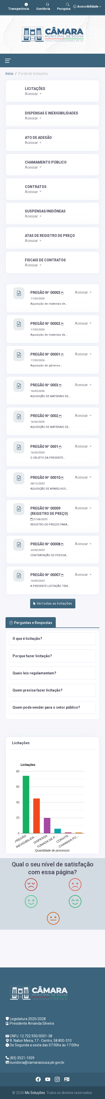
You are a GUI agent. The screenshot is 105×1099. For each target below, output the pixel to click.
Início (10, 74)
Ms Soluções (35, 1093)
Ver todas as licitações (52, 603)
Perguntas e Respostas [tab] (30, 623)
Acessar (33, 94)
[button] (52, 638)
